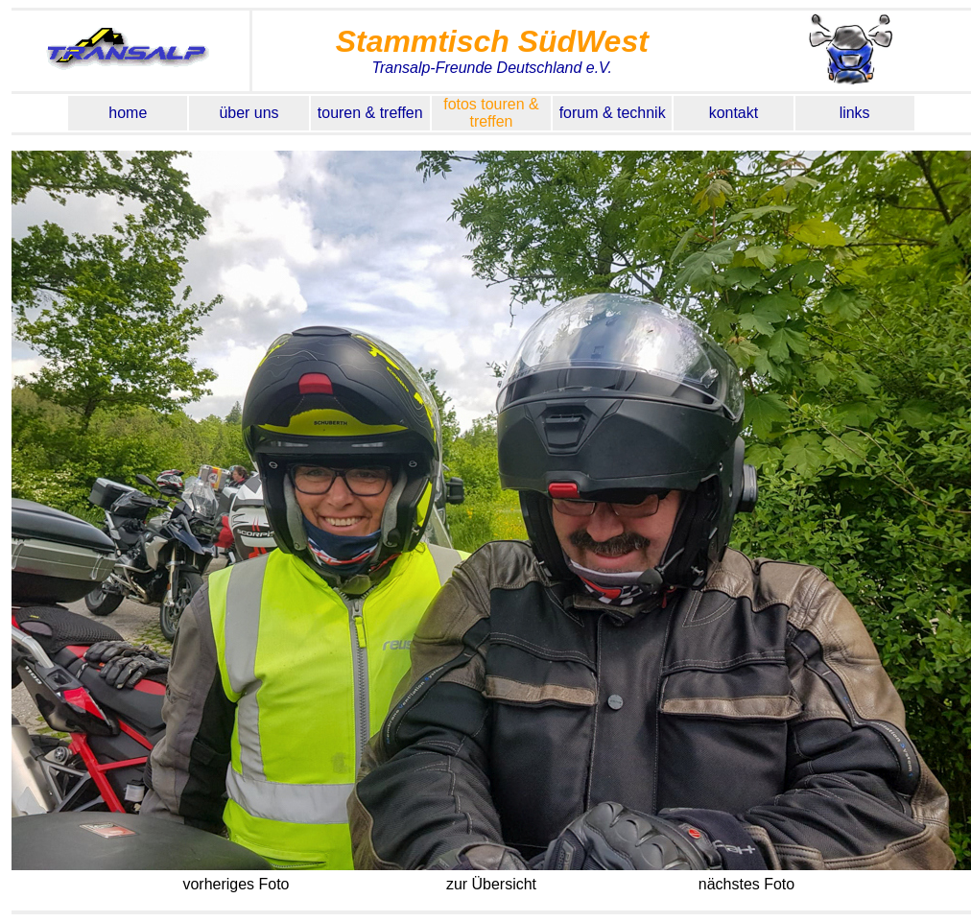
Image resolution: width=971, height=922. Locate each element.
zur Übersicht (491, 884)
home (127, 113)
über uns (248, 113)
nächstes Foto (746, 884)
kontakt (734, 113)
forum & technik (612, 113)
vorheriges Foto (236, 884)
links (855, 113)
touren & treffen (370, 113)
